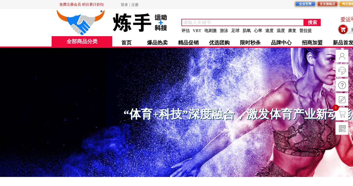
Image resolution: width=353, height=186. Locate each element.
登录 (124, 5)
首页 (126, 42)
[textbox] (242, 22)
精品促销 (188, 42)
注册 (135, 5)
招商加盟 (312, 42)
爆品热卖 (157, 42)
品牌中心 (281, 42)
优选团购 (219, 42)
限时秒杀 (250, 42)
